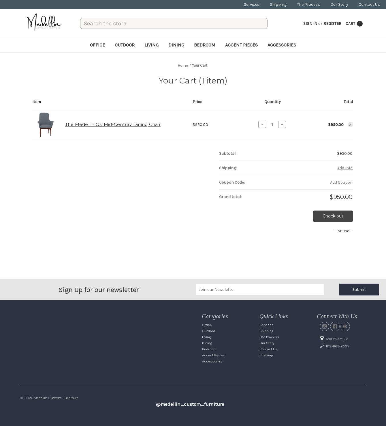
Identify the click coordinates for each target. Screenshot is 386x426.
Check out (333, 216)
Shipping (278, 4)
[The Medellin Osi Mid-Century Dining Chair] (272, 124)
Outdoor (125, 45)
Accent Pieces (241, 45)
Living (151, 45)
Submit (359, 289)
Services (251, 4)
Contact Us (369, 4)
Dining (176, 45)
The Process (308, 4)
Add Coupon (341, 182)
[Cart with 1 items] (354, 23)
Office (97, 45)
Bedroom (204, 45)
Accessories (282, 45)
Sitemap (266, 355)
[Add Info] (345, 168)
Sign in (310, 23)
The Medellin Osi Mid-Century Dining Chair (113, 124)
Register (332, 23)
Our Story (339, 4)
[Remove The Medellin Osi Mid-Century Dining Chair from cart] (350, 124)
